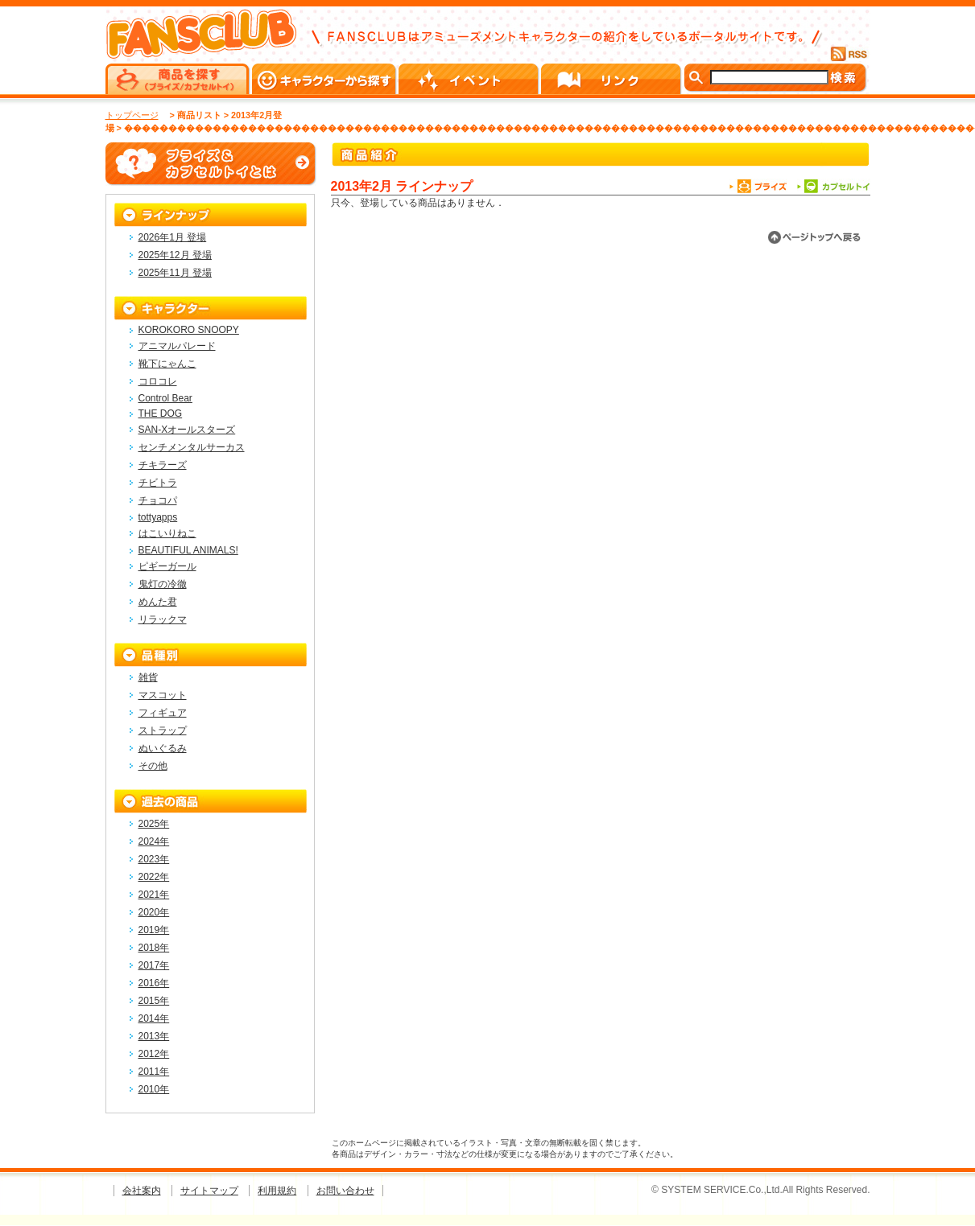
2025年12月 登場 (175, 255)
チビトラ (157, 482)
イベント (470, 79)
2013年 (154, 1036)
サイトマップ (209, 1190)
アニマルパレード (177, 346)
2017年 (154, 965)
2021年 (154, 894)
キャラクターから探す (325, 79)
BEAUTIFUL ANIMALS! (188, 550)
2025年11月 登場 (175, 272)
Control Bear (165, 398)
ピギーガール (167, 566)
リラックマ (162, 619)
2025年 (154, 823)
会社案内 (141, 1190)
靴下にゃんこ (167, 363)
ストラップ (162, 730)
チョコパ (157, 500)
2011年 (154, 1071)
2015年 (154, 1000)
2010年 (154, 1089)
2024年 (154, 841)
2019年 (154, 930)
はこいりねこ (167, 533)
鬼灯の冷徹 (162, 584)
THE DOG (160, 413)
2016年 (154, 983)
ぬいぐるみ (162, 748)
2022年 (154, 876)
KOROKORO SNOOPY (188, 329)
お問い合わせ (345, 1190)
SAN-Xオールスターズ (187, 429)
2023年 (154, 859)
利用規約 (277, 1190)
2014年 (154, 1018)
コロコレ (157, 381)
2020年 (154, 912)
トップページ (132, 115)
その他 (152, 765)
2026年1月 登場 (172, 237)
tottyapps (158, 517)
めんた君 (157, 601)
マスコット (162, 695)
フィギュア (162, 712)
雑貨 (148, 677)
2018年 (154, 947)
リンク (612, 79)
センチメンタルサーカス (191, 447)
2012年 (154, 1053)
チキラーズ (162, 465)
